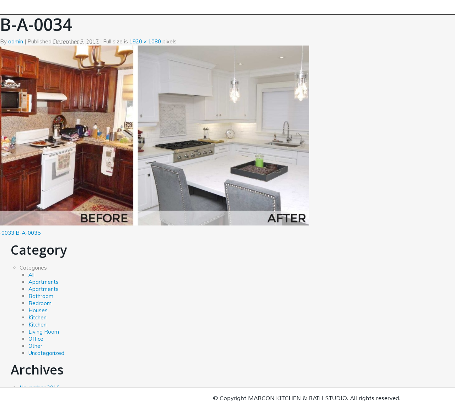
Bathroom (40, 296)
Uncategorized (46, 353)
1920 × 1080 (145, 41)
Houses (38, 310)
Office (35, 338)
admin (15, 41)
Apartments (43, 281)
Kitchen (37, 317)
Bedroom (40, 303)
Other (35, 345)
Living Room (43, 331)
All (31, 274)
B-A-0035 (28, 232)
